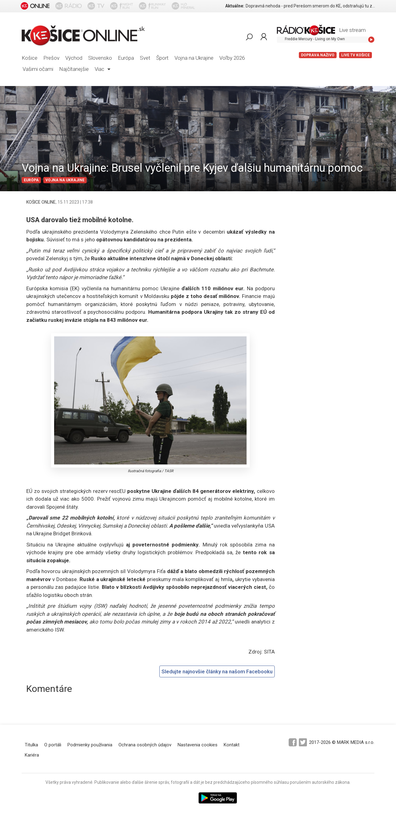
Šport (162, 58)
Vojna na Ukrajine (193, 58)
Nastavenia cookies (197, 745)
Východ (73, 58)
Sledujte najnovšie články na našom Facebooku (217, 671)
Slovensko (100, 58)
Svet (145, 58)
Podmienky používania (89, 745)
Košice (29, 58)
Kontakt (231, 745)
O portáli (52, 745)
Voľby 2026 (232, 58)
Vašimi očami (38, 69)
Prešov (51, 58)
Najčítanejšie (74, 69)
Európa (126, 58)
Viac (102, 69)
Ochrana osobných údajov (144, 745)
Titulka (31, 745)
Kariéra (32, 755)
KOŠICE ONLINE (41, 202)
